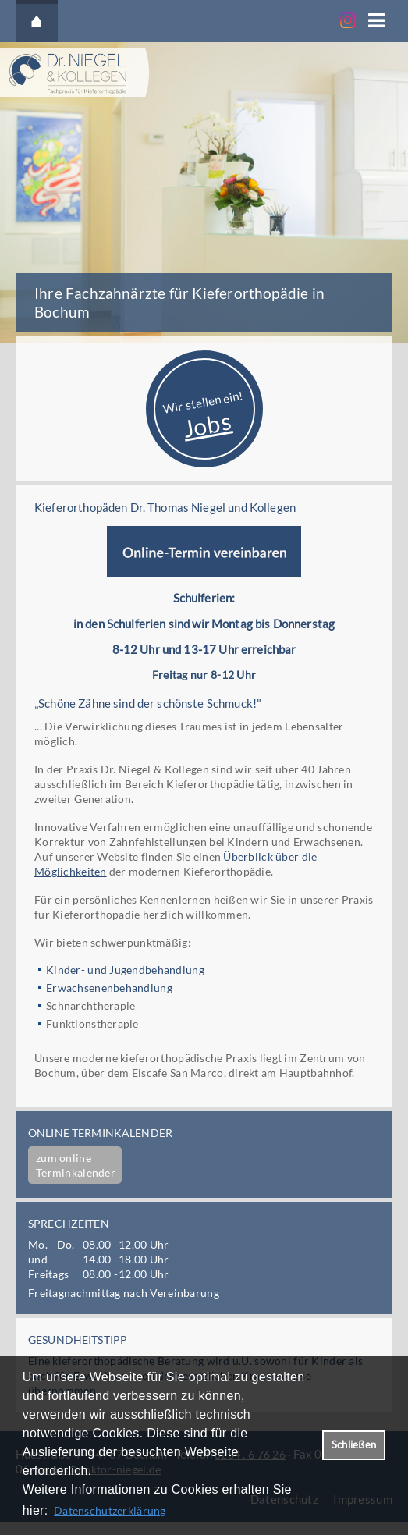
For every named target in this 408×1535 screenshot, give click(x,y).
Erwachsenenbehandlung (109, 987)
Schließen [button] (354, 1445)
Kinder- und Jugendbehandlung (125, 969)
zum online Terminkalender (75, 1165)
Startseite (37, 21)
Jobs (206, 424)
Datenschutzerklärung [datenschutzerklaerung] (110, 1510)
